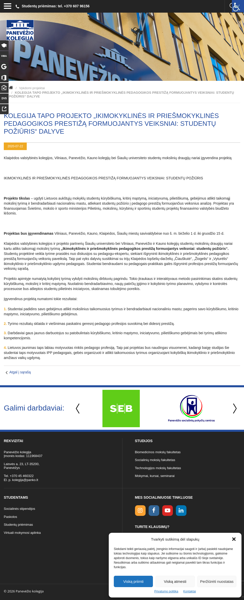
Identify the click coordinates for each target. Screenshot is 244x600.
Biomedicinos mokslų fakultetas (158, 452)
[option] (121, 408)
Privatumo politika (166, 591)
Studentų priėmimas (18, 524)
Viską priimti (133, 581)
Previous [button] (78, 409)
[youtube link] (167, 510)
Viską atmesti (175, 581)
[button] (233, 539)
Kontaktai (189, 591)
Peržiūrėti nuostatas (217, 581)
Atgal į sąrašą (20, 372)
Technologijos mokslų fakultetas (158, 468)
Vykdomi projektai (32, 88)
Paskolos (10, 517)
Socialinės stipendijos (19, 509)
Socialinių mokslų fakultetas (155, 460)
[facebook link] (154, 510)
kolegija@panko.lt (25, 480)
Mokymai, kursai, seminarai (155, 476)
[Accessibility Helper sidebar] (238, 6)
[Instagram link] (140, 510)
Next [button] (234, 409)
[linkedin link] (181, 510)
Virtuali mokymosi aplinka (22, 533)
